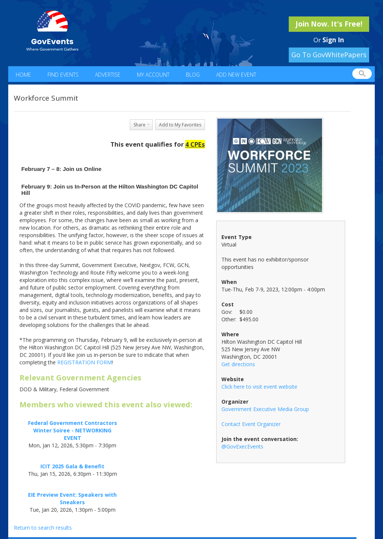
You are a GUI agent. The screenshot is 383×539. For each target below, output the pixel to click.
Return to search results (43, 527)
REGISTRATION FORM (84, 362)
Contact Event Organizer (251, 424)
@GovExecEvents (242, 446)
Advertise (107, 74)
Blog (193, 74)
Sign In (333, 40)
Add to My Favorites (180, 125)
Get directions (238, 364)
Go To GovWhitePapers (329, 54)
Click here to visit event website (259, 386)
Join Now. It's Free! (328, 24)
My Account (153, 74)
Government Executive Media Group (265, 409)
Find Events (63, 74)
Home (23, 74)
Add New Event (236, 74)
